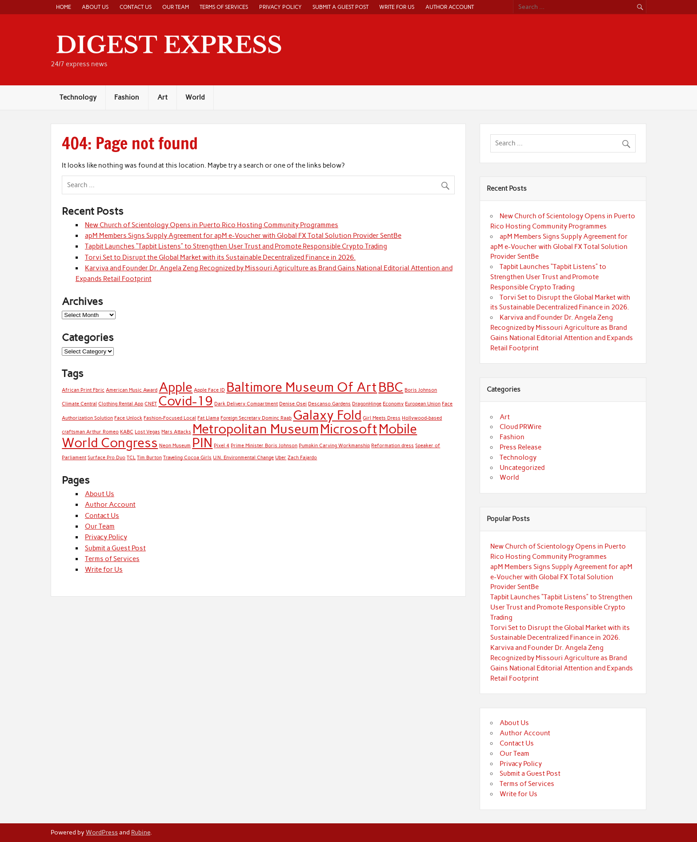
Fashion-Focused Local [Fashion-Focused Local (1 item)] (170, 418)
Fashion (126, 97)
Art (162, 97)
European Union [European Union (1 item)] (423, 404)
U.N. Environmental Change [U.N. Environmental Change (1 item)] (243, 458)
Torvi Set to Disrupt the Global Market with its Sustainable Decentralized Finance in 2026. (220, 257)
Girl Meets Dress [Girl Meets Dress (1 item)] (382, 418)
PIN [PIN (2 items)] (202, 442)
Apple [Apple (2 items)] (175, 387)
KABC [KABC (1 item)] (126, 432)
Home (63, 7)
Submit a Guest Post (340, 7)
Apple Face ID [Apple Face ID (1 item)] (209, 390)
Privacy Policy (280, 7)
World (194, 97)
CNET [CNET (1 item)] (150, 404)
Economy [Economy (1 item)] (393, 404)
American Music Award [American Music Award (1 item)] (131, 390)
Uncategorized (522, 468)
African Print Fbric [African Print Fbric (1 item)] (83, 390)
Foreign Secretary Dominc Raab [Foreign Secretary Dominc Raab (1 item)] (256, 418)
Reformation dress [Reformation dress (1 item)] (392, 446)
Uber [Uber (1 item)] (280, 458)
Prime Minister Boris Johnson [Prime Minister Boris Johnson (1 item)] (264, 446)
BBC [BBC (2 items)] (390, 387)
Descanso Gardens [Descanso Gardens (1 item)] (329, 404)
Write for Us (396, 7)
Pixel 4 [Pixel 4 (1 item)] (221, 446)
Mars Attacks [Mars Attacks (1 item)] (176, 432)
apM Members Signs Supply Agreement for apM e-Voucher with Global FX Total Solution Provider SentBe (243, 236)
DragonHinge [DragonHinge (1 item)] (366, 404)
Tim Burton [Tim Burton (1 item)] (149, 458)
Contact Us (136, 7)
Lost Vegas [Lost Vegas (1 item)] (147, 432)
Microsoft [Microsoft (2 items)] (348, 429)
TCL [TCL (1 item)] (131, 458)
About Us (95, 7)
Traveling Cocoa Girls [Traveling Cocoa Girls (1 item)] (187, 458)
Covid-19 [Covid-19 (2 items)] (185, 401)
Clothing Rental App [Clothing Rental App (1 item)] (120, 404)
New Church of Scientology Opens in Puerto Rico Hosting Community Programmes (211, 225)
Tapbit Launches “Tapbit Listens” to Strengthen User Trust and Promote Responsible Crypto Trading (236, 246)
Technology (78, 97)
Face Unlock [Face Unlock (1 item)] (128, 418)
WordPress (102, 832)
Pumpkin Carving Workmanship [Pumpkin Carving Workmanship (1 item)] (334, 446)
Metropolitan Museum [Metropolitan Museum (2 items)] (255, 429)
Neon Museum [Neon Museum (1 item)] (175, 446)
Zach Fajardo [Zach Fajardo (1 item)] (302, 458)
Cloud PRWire (520, 427)
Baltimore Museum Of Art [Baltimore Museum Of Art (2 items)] (301, 387)
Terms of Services (224, 7)
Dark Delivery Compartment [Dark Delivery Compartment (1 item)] (246, 404)
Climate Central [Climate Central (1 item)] (79, 404)
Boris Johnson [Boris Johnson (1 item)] (421, 390)
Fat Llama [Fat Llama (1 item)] (208, 418)
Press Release (520, 447)
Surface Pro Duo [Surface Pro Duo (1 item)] (106, 458)
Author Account (449, 7)
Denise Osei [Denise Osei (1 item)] (293, 404)
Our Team (175, 7)
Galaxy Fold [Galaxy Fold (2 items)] (327, 415)
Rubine (140, 832)
